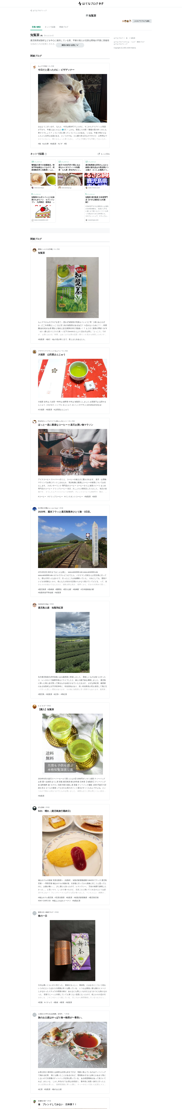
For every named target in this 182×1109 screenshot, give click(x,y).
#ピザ (60, 144)
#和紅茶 (64, 694)
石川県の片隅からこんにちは (48, 508)
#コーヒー (42, 497)
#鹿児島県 (42, 589)
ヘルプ (133, 42)
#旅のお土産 (57, 1089)
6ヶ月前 (65, 351)
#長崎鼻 (51, 589)
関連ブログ (63, 27)
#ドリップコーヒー (55, 497)
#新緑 (56, 1002)
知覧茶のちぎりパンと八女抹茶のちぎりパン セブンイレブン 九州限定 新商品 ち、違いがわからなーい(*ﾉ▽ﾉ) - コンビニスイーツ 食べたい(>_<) (42, 200)
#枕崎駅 (76, 589)
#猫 (39, 144)
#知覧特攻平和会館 (45, 593)
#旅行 (48, 339)
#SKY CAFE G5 (44, 901)
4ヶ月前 (51, 66)
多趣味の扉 (42, 1101)
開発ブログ (140, 42)
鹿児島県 (34, 40)
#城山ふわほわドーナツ (61, 901)
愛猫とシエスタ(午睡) (45, 249)
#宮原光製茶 (60, 897)
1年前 (61, 508)
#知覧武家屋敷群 (80, 897)
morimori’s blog (43, 604)
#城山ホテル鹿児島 (45, 897)
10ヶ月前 (71, 421)
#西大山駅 (67, 589)
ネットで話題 (50, 27)
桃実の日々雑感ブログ (45, 912)
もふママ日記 (42, 66)
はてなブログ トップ (38, 10)
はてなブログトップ (120, 44)
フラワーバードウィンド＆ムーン (49, 351)
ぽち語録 (41, 807)
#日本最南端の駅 (87, 589)
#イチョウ (48, 1002)
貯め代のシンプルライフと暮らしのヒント (52, 421)
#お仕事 (45, 144)
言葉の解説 (36, 27)
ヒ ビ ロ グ (41, 706)
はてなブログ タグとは (121, 42)
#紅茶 (40, 1089)
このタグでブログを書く (142, 21)
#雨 (65, 144)
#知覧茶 (53, 144)
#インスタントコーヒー (73, 497)
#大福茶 (41, 410)
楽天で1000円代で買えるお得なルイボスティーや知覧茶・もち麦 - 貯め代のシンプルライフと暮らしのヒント (70, 167)
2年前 (52, 604)
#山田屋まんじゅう (61, 410)
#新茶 (62, 1002)
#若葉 (40, 1002)
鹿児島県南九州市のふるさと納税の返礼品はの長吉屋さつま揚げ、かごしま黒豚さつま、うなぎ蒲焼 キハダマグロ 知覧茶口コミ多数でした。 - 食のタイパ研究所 (96, 167)
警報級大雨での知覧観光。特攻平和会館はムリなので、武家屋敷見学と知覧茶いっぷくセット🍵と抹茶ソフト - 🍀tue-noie (42, 167)
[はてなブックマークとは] (46, 154)
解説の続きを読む (70, 45)
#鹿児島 (41, 694)
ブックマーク (36, 162)
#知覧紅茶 (76, 901)
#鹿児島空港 (94, 897)
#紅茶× (56, 694)
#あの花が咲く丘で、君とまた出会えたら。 (69, 339)
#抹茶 (94, 497)
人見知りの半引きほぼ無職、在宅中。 (51, 1014)
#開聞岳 (58, 589)
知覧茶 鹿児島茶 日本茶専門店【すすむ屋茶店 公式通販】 (96, 199)
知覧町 (41, 40)
